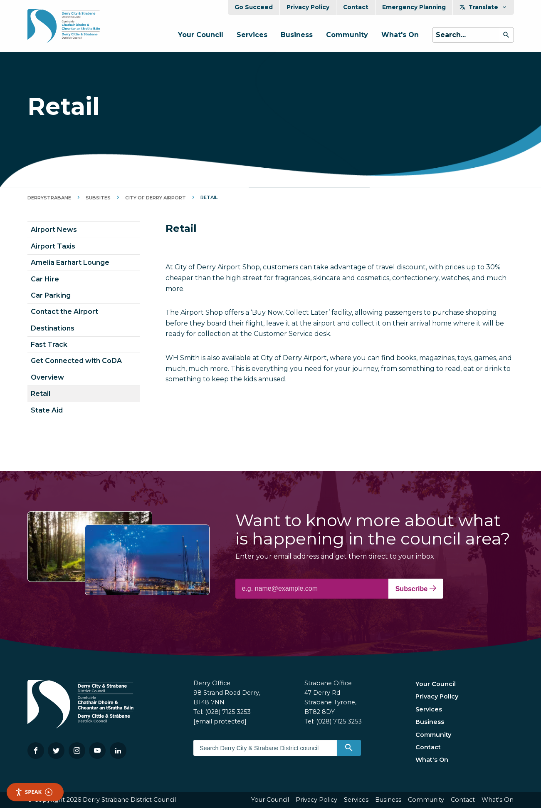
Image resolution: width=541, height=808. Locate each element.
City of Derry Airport (155, 198)
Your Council (200, 35)
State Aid (47, 410)
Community (347, 35)
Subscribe (415, 588)
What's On (400, 35)
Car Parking (51, 295)
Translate (483, 7)
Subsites (98, 198)
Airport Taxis (53, 246)
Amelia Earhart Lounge (70, 262)
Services (252, 35)
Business (297, 35)
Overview (47, 377)
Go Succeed (254, 7)
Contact (355, 7)
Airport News (54, 230)
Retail (40, 394)
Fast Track (49, 344)
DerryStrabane (49, 198)
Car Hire (45, 279)
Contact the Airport (64, 312)
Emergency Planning (414, 7)
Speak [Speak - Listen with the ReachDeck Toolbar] (33, 792)
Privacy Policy (308, 7)
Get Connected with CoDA (76, 361)
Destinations (52, 328)
